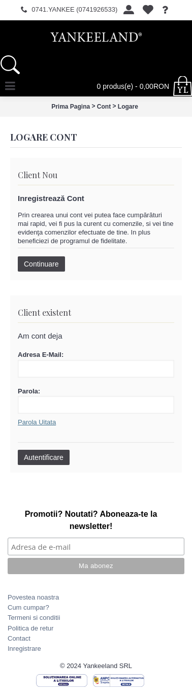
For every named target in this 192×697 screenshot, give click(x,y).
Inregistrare (24, 648)
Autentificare (43, 457)
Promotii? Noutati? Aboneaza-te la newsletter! (91, 520)
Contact (19, 638)
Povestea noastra (33, 597)
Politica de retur (30, 628)
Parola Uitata (37, 422)
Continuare (41, 264)
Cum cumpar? (28, 607)
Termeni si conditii (34, 617)
